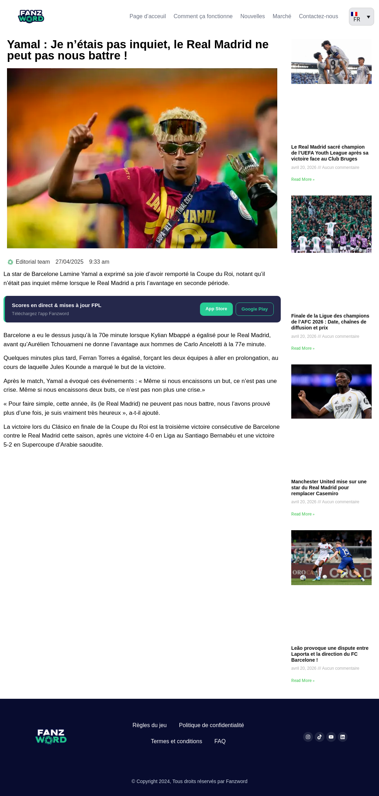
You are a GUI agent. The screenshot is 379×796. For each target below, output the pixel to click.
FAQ (220, 741)
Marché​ (282, 16)
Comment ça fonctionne (203, 16)
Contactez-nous (318, 16)
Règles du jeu (150, 725)
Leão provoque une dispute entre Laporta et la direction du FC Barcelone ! (330, 654)
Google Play (255, 309)
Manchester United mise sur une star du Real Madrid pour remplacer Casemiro (329, 487)
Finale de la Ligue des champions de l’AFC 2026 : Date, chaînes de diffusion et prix (330, 322)
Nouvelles (252, 16)
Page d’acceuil (147, 16)
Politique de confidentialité (211, 725)
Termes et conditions (176, 741)
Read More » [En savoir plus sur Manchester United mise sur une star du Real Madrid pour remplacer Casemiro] (303, 514)
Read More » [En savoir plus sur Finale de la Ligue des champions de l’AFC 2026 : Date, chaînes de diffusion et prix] (303, 348)
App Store (216, 308)
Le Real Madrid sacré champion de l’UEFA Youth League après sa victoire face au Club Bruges (330, 153)
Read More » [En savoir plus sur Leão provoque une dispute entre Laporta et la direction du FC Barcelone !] (303, 680)
